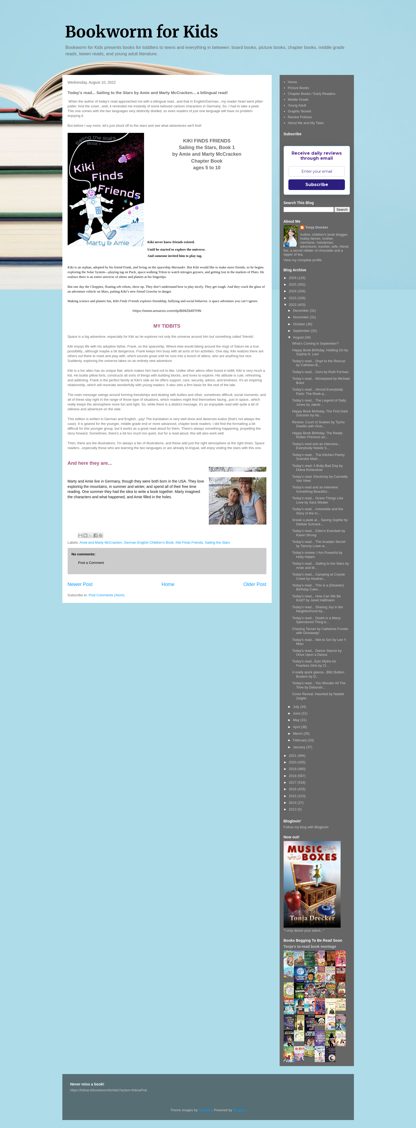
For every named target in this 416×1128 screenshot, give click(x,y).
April (297, 727)
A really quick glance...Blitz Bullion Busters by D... (318, 674)
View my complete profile (303, 260)
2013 (293, 809)
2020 (293, 762)
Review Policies (300, 117)
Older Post (255, 584)
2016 (293, 789)
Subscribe (316, 184)
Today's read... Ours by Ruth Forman (320, 372)
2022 (293, 305)
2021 (293, 756)
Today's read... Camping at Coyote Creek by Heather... (318, 576)
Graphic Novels (299, 111)
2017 (293, 782)
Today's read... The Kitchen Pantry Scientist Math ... (318, 457)
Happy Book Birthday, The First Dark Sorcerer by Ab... (320, 413)
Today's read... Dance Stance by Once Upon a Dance (317, 653)
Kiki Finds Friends (189, 542)
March (298, 734)
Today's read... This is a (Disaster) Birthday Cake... (318, 587)
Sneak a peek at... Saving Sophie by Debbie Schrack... (320, 522)
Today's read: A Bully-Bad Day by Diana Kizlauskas (317, 468)
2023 (293, 298)
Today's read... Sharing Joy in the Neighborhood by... (317, 609)
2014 (293, 803)
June (297, 713)
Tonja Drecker (316, 227)
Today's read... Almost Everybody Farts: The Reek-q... (317, 391)
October (299, 324)
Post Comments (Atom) (106, 595)
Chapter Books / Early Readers (311, 94)
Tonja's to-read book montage (310, 946)
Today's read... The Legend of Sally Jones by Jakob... (319, 402)
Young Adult (297, 105)
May (296, 720)
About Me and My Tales (306, 123)
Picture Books (298, 88)
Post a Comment (91, 563)
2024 (293, 291)
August (299, 337)
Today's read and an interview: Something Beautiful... (315, 489)
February (300, 740)
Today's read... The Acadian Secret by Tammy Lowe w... (318, 544)
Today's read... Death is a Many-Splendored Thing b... (316, 620)
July (296, 707)
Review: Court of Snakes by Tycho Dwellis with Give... (318, 424)
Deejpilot (205, 1110)
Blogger (239, 1110)
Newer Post (80, 584)
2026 (293, 278)
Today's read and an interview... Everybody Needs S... (316, 446)
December (301, 310)
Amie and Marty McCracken (100, 542)
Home (168, 584)
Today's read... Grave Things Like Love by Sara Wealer (317, 500)
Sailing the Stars (217, 542)
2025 (293, 284)
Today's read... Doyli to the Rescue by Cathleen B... (318, 363)
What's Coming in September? (315, 343)
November (301, 317)
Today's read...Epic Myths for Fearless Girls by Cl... (314, 663)
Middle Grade (298, 100)
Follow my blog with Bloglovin (306, 827)
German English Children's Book (149, 542)
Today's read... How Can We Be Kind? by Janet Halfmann (316, 598)
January (299, 747)
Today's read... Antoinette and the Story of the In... (317, 511)
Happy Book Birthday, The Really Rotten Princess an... (317, 435)
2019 (293, 769)
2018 (293, 776)
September (302, 331)
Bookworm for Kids (141, 32)
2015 (293, 796)
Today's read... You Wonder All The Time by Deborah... (318, 685)
